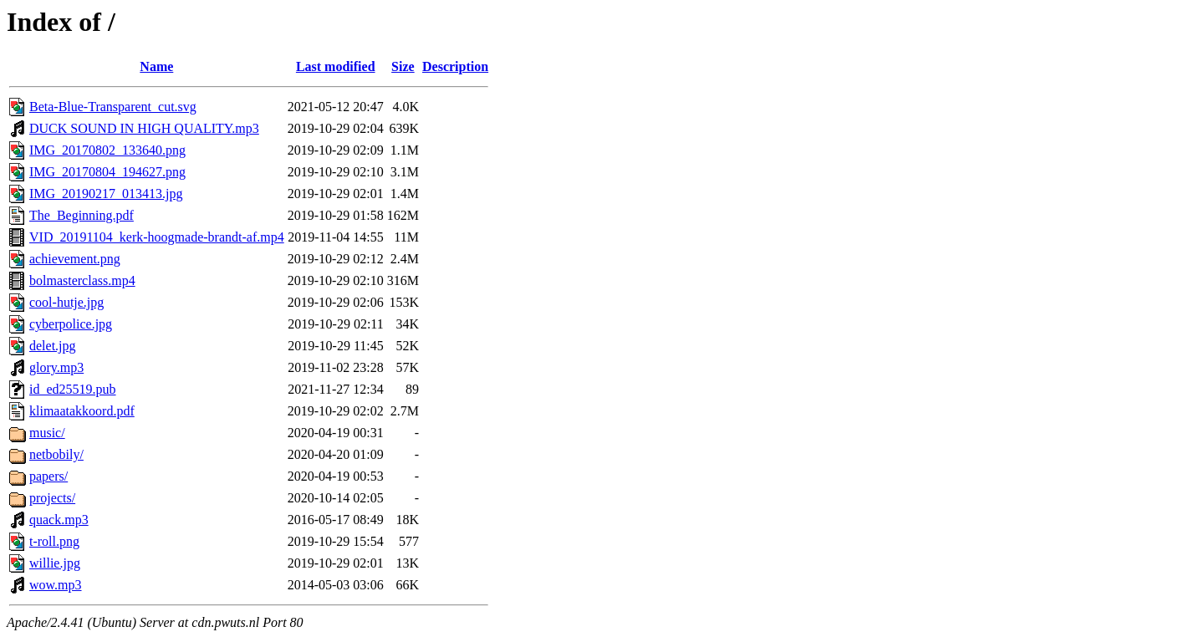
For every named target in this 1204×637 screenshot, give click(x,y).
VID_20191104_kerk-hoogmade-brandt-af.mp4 (156, 237)
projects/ (52, 498)
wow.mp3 (55, 585)
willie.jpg (54, 563)
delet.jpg (52, 346)
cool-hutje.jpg (66, 302)
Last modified (335, 66)
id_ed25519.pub (72, 389)
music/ (47, 433)
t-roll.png (54, 541)
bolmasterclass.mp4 (82, 280)
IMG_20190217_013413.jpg (106, 193)
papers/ (48, 476)
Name (156, 66)
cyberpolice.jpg (70, 324)
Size (403, 66)
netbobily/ (56, 454)
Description (455, 66)
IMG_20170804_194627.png (107, 172)
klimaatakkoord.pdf (82, 411)
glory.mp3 (56, 367)
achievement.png (74, 259)
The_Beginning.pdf (81, 215)
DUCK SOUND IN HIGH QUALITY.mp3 (144, 128)
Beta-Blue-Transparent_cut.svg (112, 106)
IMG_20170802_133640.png (107, 150)
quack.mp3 (59, 519)
